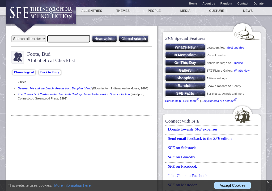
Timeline (237, 62)
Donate (259, 3)
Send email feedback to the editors (200, 138)
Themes (123, 11)
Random (226, 3)
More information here (72, 185)
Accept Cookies (232, 185)
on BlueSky (181, 157)
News (248, 11)
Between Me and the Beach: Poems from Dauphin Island (54, 88)
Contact (242, 3)
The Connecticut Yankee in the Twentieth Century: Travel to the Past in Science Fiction (74, 94)
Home (193, 3)
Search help (173, 100)
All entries (91, 11)
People (154, 11)
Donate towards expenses (193, 129)
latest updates (235, 47)
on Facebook (182, 166)
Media (185, 11)
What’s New (241, 70)
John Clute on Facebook (187, 175)
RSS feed (189, 100)
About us (208, 3)
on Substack (182, 147)
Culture (216, 11)
